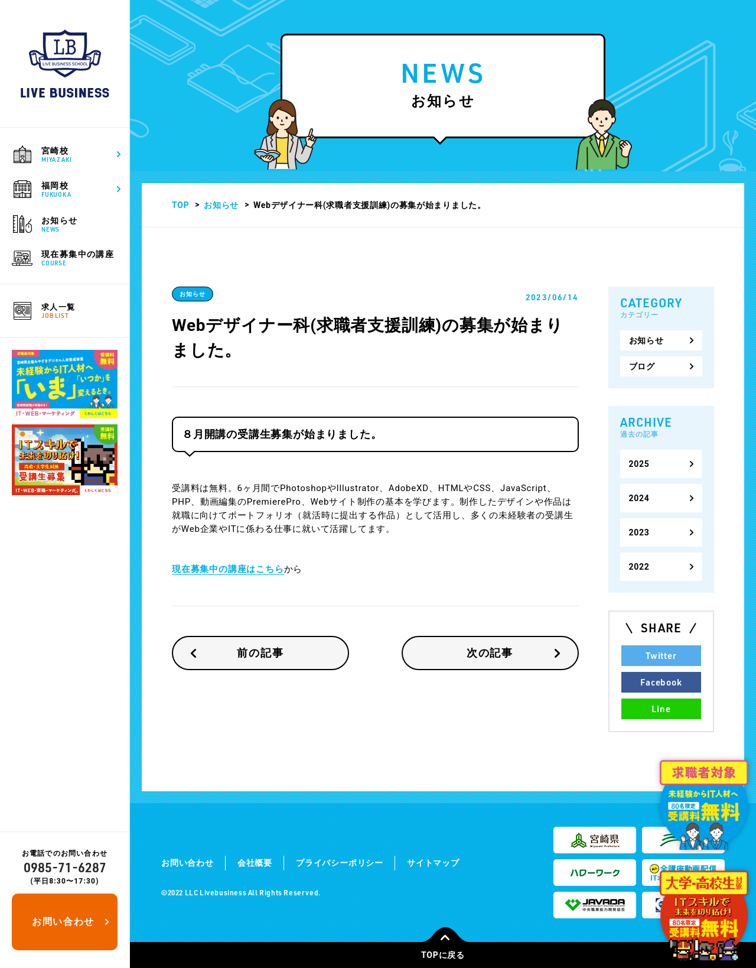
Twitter (661, 655)
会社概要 (254, 863)
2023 (639, 532)
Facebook (661, 682)
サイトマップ (433, 863)
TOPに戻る (445, 951)
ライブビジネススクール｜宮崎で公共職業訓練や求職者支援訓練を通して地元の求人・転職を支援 (65, 64)
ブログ (642, 366)
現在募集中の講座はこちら (228, 569)
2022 (639, 566)
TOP (180, 205)
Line (660, 708)
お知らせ (221, 205)
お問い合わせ (63, 921)
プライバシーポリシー (339, 863)
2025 (639, 464)
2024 (639, 498)
